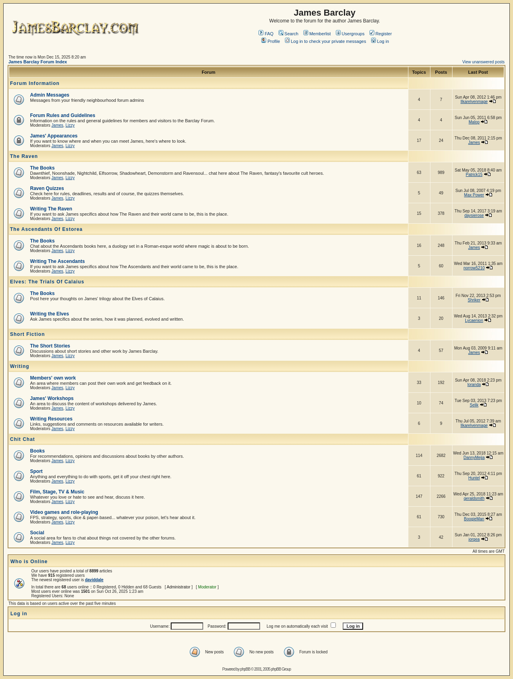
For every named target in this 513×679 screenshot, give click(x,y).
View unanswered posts (484, 62)
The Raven (24, 156)
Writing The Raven (51, 209)
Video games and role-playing (64, 512)
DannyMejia (474, 457)
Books (37, 451)
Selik (474, 405)
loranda (474, 384)
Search (289, 33)
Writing (19, 366)
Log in (380, 41)
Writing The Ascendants (57, 261)
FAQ (266, 33)
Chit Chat (22, 439)
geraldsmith (474, 498)
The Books (42, 168)
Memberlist (317, 33)
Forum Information (35, 83)
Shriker (474, 300)
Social (37, 533)
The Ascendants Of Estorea (46, 229)
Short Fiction (27, 334)
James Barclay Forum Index (37, 61)
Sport (36, 471)
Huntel (474, 478)
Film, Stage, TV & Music (57, 492)
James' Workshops (52, 398)
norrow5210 (474, 268)
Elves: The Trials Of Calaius (47, 282)
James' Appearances (53, 136)
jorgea (474, 539)
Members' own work (53, 378)
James (57, 125)
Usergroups (350, 33)
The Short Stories (50, 346)
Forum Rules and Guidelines (62, 115)
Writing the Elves (49, 314)
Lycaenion (474, 320)
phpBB (245, 669)
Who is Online (29, 561)
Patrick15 (474, 174)
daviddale (94, 580)
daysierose (474, 215)
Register (381, 33)
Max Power (474, 195)
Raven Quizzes (47, 188)
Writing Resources (51, 419)
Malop (474, 122)
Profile (270, 41)
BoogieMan (474, 519)
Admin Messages (49, 95)
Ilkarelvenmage (474, 101)
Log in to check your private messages (325, 41)
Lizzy (70, 125)
